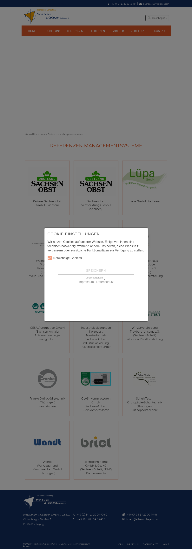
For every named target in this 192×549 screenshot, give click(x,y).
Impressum (86, 282)
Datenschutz (105, 282)
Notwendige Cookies (65, 258)
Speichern (96, 270)
